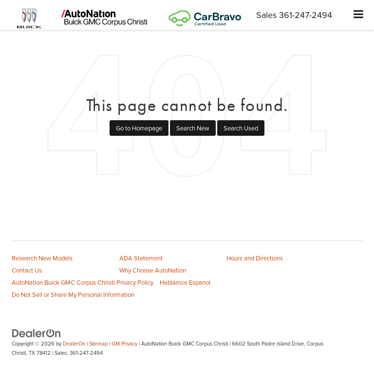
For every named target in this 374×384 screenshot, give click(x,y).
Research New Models (42, 258)
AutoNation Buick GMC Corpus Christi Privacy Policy (82, 282)
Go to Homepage (139, 128)
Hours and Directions (254, 258)
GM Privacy (124, 343)
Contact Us (27, 270)
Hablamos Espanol (185, 282)
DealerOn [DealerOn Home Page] (74, 343)
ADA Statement (141, 258)
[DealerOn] (36, 333)
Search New (192, 128)
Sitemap (98, 343)
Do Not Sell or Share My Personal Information (73, 294)
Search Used (241, 128)
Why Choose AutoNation (152, 270)
